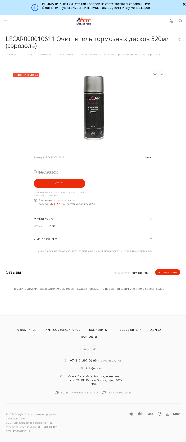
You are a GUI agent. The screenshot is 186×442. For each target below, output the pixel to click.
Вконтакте (84, 349)
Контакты (89, 336)
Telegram (94, 349)
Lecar (148, 157)
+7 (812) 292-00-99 (83, 360)
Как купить (98, 330)
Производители (128, 330)
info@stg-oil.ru (95, 368)
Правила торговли (119, 392)
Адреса (155, 330)
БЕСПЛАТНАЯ (58, 204)
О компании (27, 330)
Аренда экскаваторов (63, 330)
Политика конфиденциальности (81, 392)
